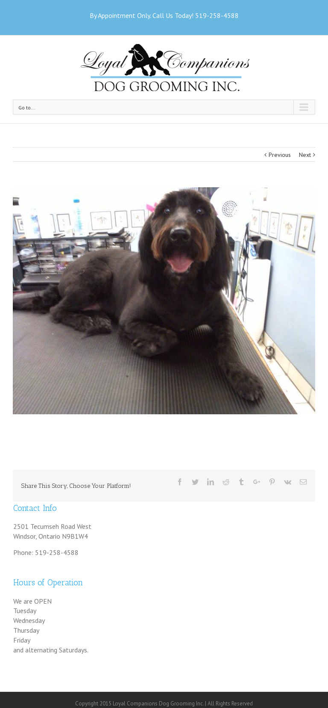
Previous (280, 155)
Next (305, 155)
